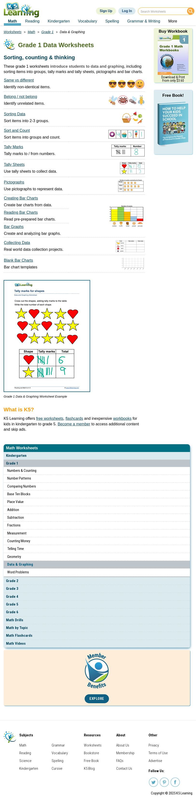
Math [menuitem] (12, 21)
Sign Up (106, 11)
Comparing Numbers (21, 486)
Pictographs (14, 182)
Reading (25, 753)
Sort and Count (17, 130)
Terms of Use (158, 753)
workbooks (122, 418)
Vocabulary (60, 753)
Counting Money (18, 541)
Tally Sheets (14, 165)
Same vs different (19, 80)
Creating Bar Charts (21, 198)
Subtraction (15, 517)
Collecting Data (17, 243)
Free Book (91, 761)
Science (25, 761)
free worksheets (49, 418)
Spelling (57, 761)
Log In (127, 11)
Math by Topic (17, 628)
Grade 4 (12, 596)
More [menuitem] (172, 21)
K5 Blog (89, 768)
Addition (13, 510)
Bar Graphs (14, 227)
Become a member (74, 424)
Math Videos (16, 643)
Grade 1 (12, 463)
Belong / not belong (20, 97)
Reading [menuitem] (32, 21)
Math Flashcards (19, 635)
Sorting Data (14, 114)
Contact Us (124, 768)
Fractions (13, 525)
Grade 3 (12, 588)
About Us (122, 745)
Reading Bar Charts (21, 212)
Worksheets (12, 32)
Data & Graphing (20, 564)
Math (31, 32)
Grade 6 (12, 612)
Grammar (58, 745)
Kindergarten (16, 455)
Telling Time (15, 549)
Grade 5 (12, 604)
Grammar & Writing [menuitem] (143, 21)
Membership (125, 753)
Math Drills (14, 620)
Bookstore (91, 753)
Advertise (155, 761)
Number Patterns (19, 478)
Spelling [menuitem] (112, 21)
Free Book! (173, 95)
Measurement (17, 533)
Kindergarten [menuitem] (59, 21)
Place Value (15, 502)
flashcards (74, 418)
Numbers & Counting (21, 470)
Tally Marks (13, 147)
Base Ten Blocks (18, 494)
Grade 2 (12, 581)
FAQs (119, 761)
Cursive (57, 768)
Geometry (14, 557)
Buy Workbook (173, 31)
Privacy (154, 745)
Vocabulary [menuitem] (87, 21)
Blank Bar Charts (18, 260)
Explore (96, 699)
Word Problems (18, 572)
